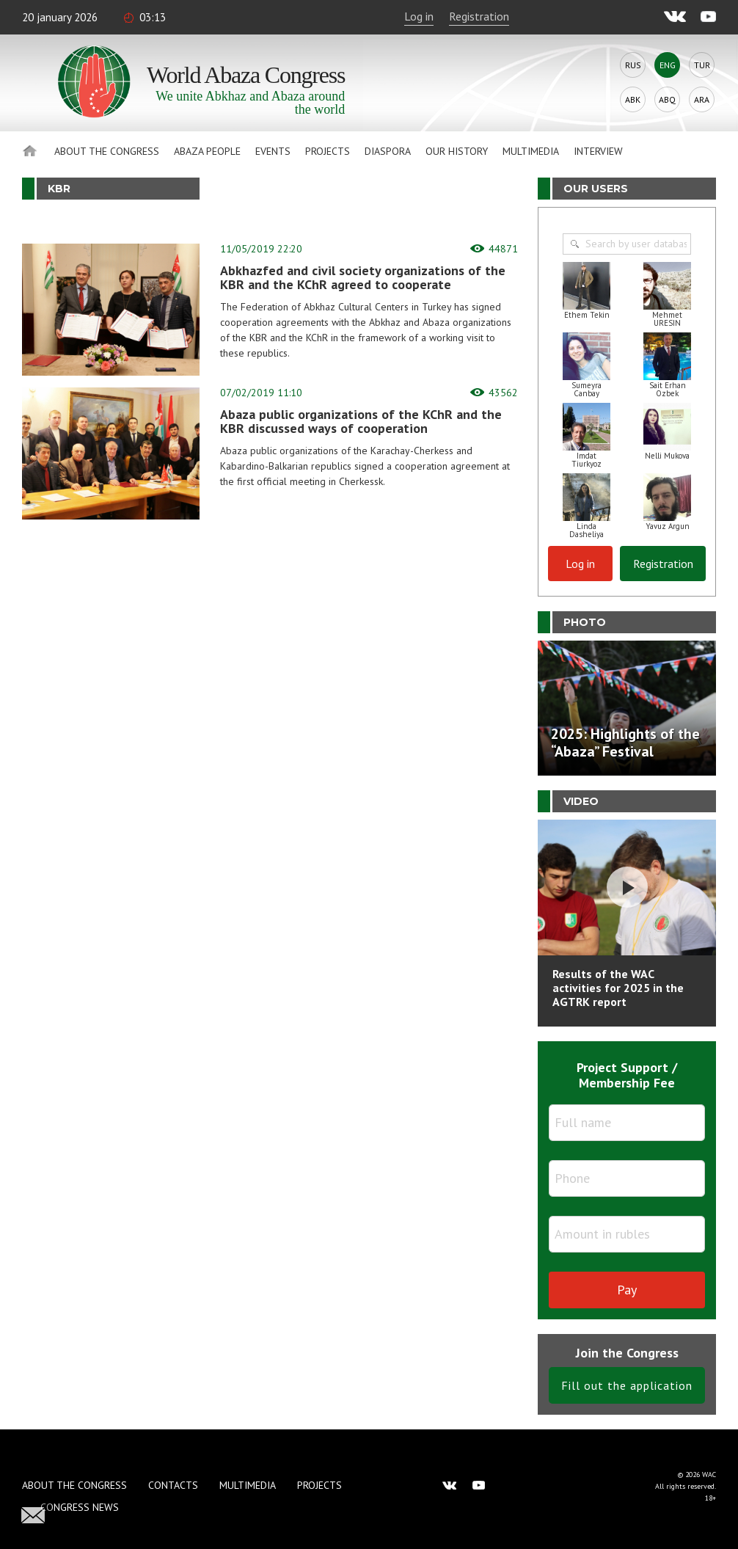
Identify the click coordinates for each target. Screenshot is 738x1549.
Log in (419, 16)
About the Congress (106, 151)
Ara (701, 99)
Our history (456, 151)
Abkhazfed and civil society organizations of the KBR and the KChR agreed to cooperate (362, 277)
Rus (633, 64)
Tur (702, 64)
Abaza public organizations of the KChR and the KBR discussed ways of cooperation (361, 421)
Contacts (173, 1485)
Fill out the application (627, 1385)
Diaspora (388, 151)
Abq (667, 99)
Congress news (79, 1507)
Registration (479, 16)
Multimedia (531, 151)
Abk (632, 99)
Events (273, 151)
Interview (598, 151)
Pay (627, 1289)
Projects (327, 151)
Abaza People (207, 151)
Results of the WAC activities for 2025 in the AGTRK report (618, 987)
